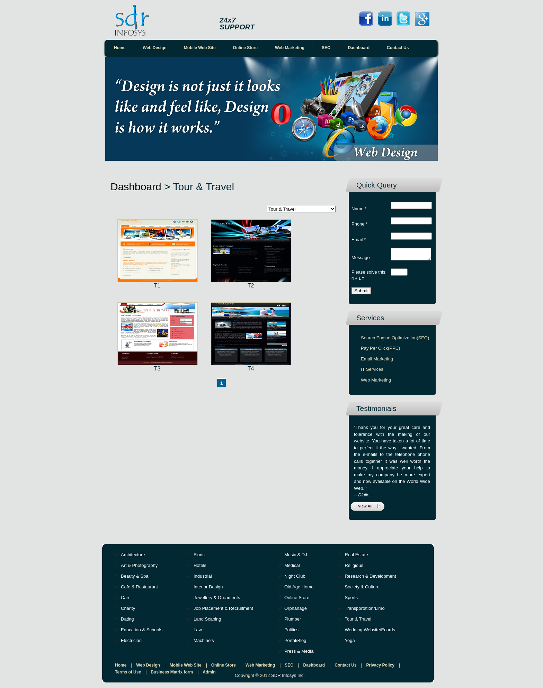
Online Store (245, 47)
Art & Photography (139, 567)
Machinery (204, 642)
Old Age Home (299, 588)
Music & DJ (295, 556)
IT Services (372, 371)
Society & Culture (362, 588)
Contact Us (398, 47)
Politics (291, 631)
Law (198, 631)
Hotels (200, 567)
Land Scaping (207, 621)
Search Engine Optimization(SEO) (395, 339)
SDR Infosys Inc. (288, 677)
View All (365, 508)
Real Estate (356, 556)
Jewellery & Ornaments (217, 599)
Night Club (294, 578)
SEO (326, 47)
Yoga (350, 642)
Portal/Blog (295, 642)
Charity (128, 610)
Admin (209, 674)
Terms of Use (128, 674)
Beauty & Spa (135, 578)
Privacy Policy (380, 667)
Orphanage (295, 610)
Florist (200, 556)
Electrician (131, 642)
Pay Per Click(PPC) (380, 350)
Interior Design (208, 588)
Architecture (133, 556)
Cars (125, 599)
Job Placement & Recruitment (223, 610)
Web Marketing (289, 47)
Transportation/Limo (364, 610)
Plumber (292, 621)
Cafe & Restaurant (139, 588)
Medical (292, 567)
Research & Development (370, 578)
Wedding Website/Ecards (370, 631)
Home (119, 47)
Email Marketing (377, 361)
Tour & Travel (358, 621)
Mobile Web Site (200, 47)
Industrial (203, 578)
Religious (354, 567)
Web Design (154, 47)
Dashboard (359, 47)
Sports (351, 599)
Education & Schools (141, 631)
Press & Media (299, 653)
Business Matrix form (172, 674)
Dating (127, 621)
